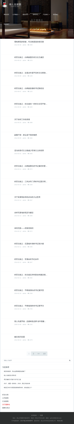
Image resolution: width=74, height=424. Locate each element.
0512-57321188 (66, 5)
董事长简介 (6, 408)
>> (38, 354)
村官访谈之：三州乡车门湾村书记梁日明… (30, 182)
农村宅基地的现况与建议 (23, 213)
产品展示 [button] (46, 14)
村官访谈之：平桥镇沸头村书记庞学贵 (29, 290)
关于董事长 (6, 404)
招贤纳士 (55, 14)
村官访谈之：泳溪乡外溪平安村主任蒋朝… (30, 73)
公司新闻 (5, 398)
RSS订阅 (60, 420)
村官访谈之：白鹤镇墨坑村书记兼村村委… (30, 166)
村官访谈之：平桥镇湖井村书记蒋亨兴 (29, 306)
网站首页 (6, 14)
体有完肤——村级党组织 (23, 228)
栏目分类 (5, 395)
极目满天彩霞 (19, 337)
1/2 (44, 354)
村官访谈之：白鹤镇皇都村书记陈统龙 (29, 88)
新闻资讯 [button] (36, 14)
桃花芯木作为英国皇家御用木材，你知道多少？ (18, 387)
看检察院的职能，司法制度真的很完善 (29, 42)
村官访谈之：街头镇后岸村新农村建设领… (30, 275)
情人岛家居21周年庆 (10, 375)
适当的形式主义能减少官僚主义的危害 (29, 150)
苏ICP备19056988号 (26, 420)
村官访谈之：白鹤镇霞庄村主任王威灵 (29, 57)
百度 (41, 415)
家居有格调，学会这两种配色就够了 (14, 371)
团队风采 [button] (26, 14)
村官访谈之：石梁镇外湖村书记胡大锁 (29, 244)
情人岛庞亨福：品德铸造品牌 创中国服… (30, 321)
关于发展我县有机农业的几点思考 (27, 197)
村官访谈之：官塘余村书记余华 (26, 259)
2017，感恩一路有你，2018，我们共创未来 (17, 383)
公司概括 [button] (16, 14)
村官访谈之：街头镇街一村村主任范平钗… (30, 104)
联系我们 (6, 24)
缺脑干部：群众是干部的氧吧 (25, 135)
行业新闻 (5, 401)
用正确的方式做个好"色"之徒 (12, 379)
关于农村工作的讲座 (22, 119)
